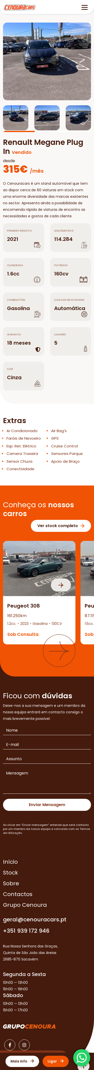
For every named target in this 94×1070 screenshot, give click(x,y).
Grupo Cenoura (25, 905)
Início (10, 862)
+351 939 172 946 (26, 931)
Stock (10, 873)
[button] (59, 650)
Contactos (17, 894)
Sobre (11, 883)
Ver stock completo (60, 526)
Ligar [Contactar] (56, 1061)
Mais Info (22, 1061)
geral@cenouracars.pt (34, 919)
